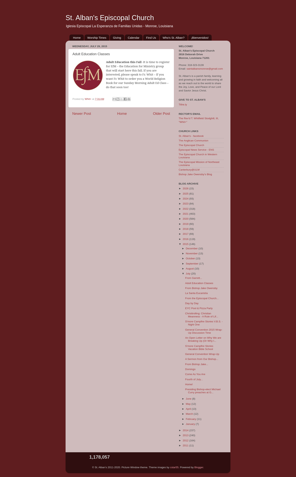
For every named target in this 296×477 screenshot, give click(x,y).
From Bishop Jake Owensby (201, 288)
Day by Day (192, 303)
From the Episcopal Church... (202, 298)
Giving (117, 37)
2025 (186, 193)
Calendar (133, 37)
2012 (186, 440)
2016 (186, 239)
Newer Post (81, 114)
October (191, 258)
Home (77, 37)
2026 (186, 188)
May (188, 403)
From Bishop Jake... (196, 364)
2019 (186, 223)
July (188, 273)
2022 (186, 208)
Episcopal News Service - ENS (196, 149)
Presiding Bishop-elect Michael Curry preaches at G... (203, 391)
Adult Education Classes (199, 283)
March (190, 413)
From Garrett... (193, 278)
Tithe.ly (183, 104)
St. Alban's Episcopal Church (110, 18)
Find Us (151, 37)
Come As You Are (195, 374)
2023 (186, 203)
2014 (186, 430)
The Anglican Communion (193, 140)
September (192, 263)
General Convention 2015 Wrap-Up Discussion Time (203, 331)
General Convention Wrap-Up (202, 354)
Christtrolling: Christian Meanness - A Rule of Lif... (201, 315)
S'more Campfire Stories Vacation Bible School (199, 348)
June (189, 398)
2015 (186, 244)
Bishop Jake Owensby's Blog (195, 174)
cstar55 (174, 467)
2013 (186, 435)
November (192, 253)
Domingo (190, 369)
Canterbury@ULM (189, 169)
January (191, 424)
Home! (189, 384)
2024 (186, 198)
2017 (186, 233)
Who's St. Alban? (174, 37)
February (191, 419)
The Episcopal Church (191, 145)
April (189, 408)
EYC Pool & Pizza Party (199, 308)
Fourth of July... (194, 379)
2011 (186, 445)
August (190, 268)
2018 (186, 228)
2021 (186, 213)
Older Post (161, 114)
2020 (186, 218)
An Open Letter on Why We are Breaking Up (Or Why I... (203, 339)
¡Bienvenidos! (200, 37)
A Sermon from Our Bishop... (201, 359)
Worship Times (96, 37)
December (192, 248)
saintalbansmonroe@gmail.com (205, 68)
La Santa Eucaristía (196, 293)
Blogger (198, 467)
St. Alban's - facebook (191, 136)
